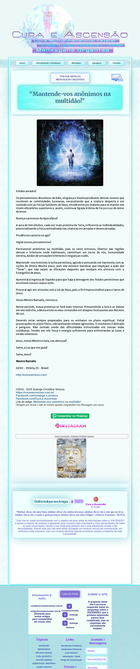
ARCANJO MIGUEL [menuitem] (44, 610)
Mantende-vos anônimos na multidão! (57, 401)
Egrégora (96, 63)
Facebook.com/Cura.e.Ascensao (36, 398)
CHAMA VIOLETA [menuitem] (44, 624)
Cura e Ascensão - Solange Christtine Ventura (74, 436)
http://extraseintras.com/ (31, 374)
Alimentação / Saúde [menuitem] (71, 614)
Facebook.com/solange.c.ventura (37, 395)
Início (22, 63)
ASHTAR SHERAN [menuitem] (44, 617)
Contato (117, 63)
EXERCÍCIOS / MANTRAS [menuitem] (43, 621)
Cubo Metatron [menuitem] (71, 610)
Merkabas (76, 63)
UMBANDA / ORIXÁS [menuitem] (44, 635)
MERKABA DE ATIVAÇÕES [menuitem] (73, 645)
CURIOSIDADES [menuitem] (44, 632)
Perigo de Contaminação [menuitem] (71, 617)
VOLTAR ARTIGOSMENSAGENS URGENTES (70, 78)
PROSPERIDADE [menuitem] (44, 628)
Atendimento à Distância (48, 63)
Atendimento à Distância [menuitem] (71, 603)
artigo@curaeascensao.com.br (46, 569)
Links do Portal (70, 551)
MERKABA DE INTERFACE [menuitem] (73, 641)
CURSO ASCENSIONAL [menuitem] (73, 634)
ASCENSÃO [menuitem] (44, 603)
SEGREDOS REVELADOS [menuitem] (44, 642)
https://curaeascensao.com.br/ (35, 392)
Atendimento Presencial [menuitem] (71, 607)
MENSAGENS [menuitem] (44, 607)
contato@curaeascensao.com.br (47, 563)
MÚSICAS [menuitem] (44, 639)
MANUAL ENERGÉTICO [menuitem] (73, 637)
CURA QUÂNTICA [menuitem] (44, 614)
